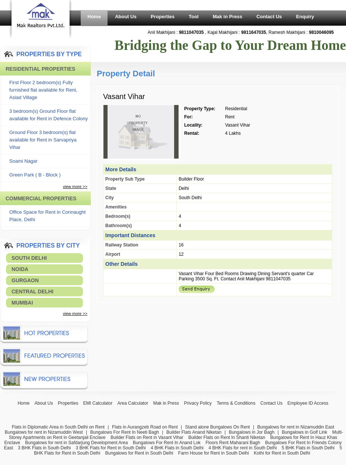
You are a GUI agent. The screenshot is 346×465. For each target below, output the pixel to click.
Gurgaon (25, 280)
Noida (20, 269)
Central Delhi (33, 291)
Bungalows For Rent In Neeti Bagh (124, 432)
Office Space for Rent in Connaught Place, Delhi (47, 215)
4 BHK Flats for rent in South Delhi (242, 447)
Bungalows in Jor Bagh (252, 432)
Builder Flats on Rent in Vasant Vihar (146, 437)
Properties (162, 16)
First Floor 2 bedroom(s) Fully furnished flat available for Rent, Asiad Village (43, 90)
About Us (126, 16)
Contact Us (269, 16)
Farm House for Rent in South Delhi (213, 453)
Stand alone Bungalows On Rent (217, 427)
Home (94, 16)
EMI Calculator (98, 403)
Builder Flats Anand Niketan (193, 432)
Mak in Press (228, 16)
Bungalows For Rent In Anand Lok (167, 442)
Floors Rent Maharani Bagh (232, 442)
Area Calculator (133, 403)
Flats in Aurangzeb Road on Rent (145, 427)
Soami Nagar (23, 161)
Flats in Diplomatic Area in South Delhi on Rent (58, 427)
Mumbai (22, 303)
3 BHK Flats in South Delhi (44, 447)
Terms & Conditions (236, 403)
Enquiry (305, 16)
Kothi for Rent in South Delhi (282, 453)
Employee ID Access (308, 403)
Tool (193, 16)
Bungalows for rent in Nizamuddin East (295, 427)
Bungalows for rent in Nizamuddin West (44, 432)
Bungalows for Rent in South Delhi (139, 453)
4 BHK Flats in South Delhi (177, 447)
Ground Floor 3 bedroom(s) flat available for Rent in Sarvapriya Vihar (43, 140)
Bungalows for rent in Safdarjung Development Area (76, 442)
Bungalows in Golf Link (304, 432)
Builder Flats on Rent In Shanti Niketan (226, 437)
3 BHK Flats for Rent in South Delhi (111, 447)
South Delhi (29, 258)
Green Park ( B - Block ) (35, 175)
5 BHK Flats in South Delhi (308, 447)
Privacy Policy (198, 403)
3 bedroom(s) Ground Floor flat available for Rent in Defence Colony (48, 114)
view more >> (75, 186)
